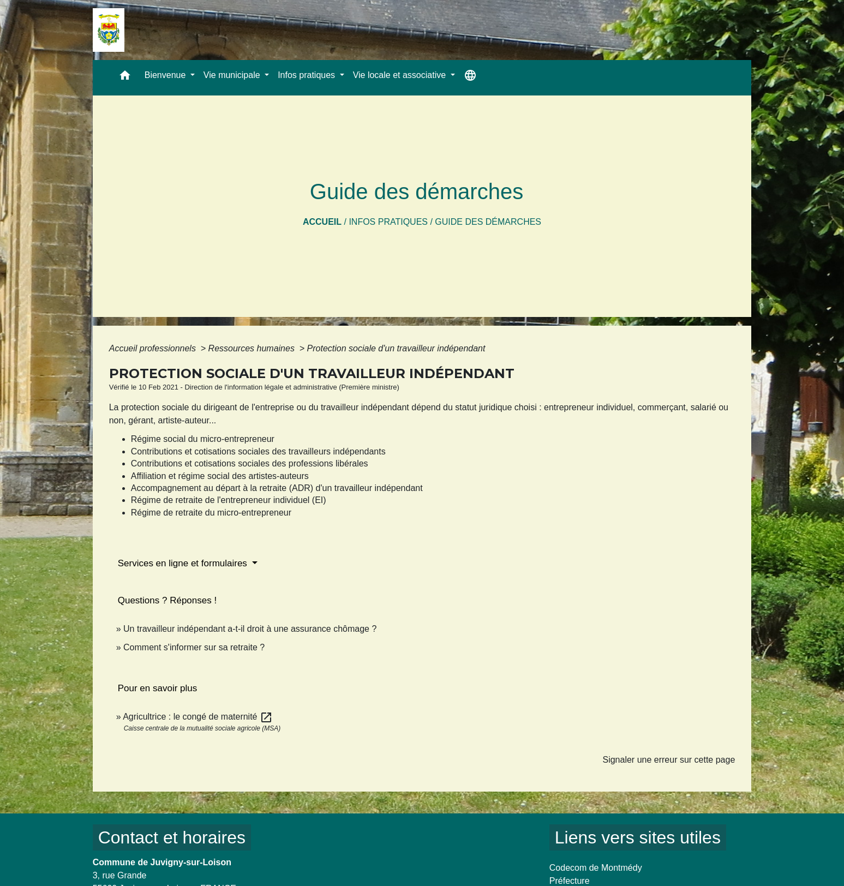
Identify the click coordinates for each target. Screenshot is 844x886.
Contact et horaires (172, 837)
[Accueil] (108, 30)
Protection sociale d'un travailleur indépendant (396, 348)
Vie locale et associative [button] (400, 75)
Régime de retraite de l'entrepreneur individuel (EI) (228, 500)
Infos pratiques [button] (307, 75)
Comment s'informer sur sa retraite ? (194, 647)
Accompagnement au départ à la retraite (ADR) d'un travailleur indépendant (277, 488)
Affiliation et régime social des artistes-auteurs (220, 476)
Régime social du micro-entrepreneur (202, 439)
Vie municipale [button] (232, 75)
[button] (125, 77)
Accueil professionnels (154, 348)
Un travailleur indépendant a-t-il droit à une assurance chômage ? (249, 628)
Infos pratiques (388, 221)
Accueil (322, 221)
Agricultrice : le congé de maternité (198, 716)
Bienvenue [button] (166, 75)
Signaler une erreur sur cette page (668, 759)
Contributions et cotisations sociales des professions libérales (249, 463)
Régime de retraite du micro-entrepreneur (211, 512)
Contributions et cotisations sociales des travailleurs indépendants (258, 451)
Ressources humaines (252, 348)
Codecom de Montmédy (595, 867)
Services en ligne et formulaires (184, 563)
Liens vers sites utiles (638, 837)
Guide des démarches (488, 221)
